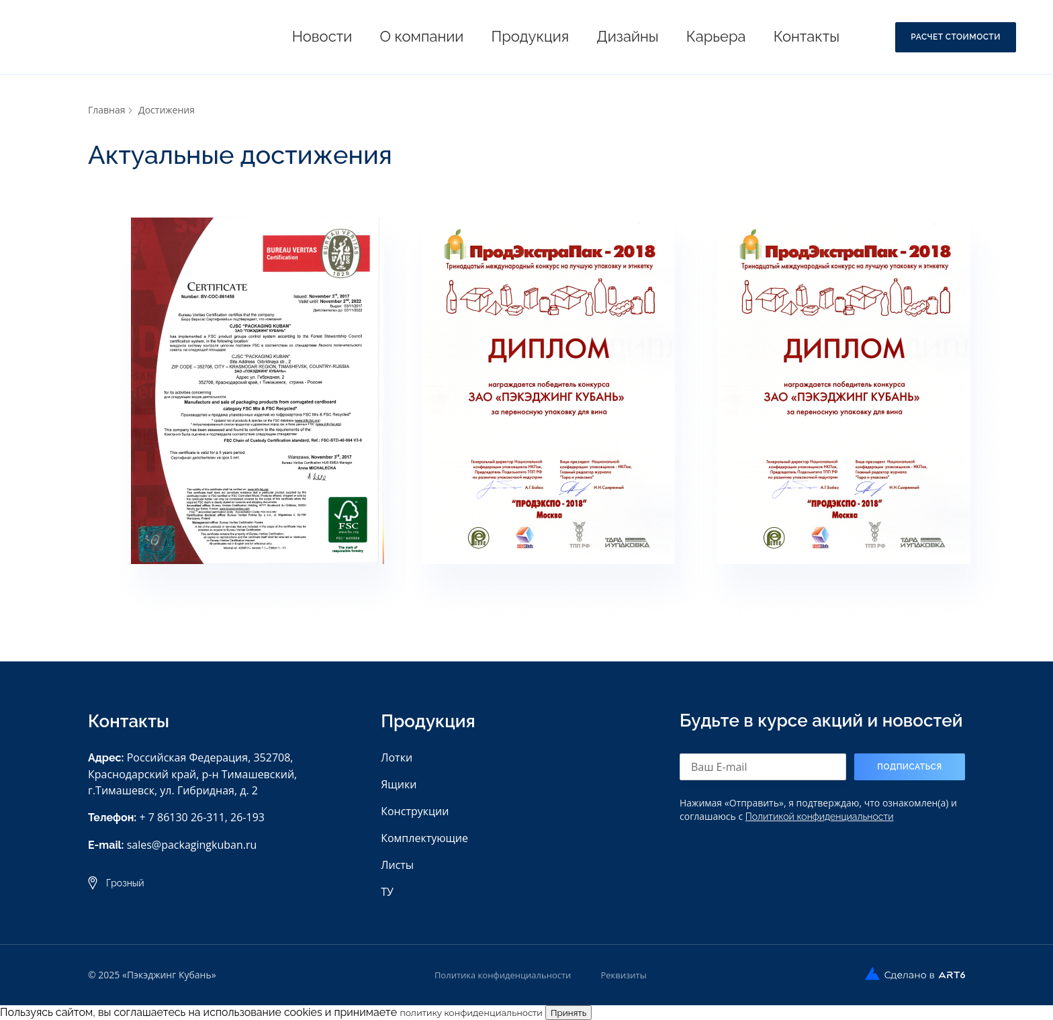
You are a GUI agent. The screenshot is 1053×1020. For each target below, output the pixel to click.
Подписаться (909, 767)
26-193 (247, 817)
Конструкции (415, 811)
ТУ (387, 891)
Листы (397, 864)
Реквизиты (623, 975)
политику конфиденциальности (471, 1012)
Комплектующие (424, 838)
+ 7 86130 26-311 (181, 817)
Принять (568, 1012)
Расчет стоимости (956, 37)
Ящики (398, 784)
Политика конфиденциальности (502, 975)
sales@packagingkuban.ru (192, 844)
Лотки (396, 757)
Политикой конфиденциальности (819, 816)
